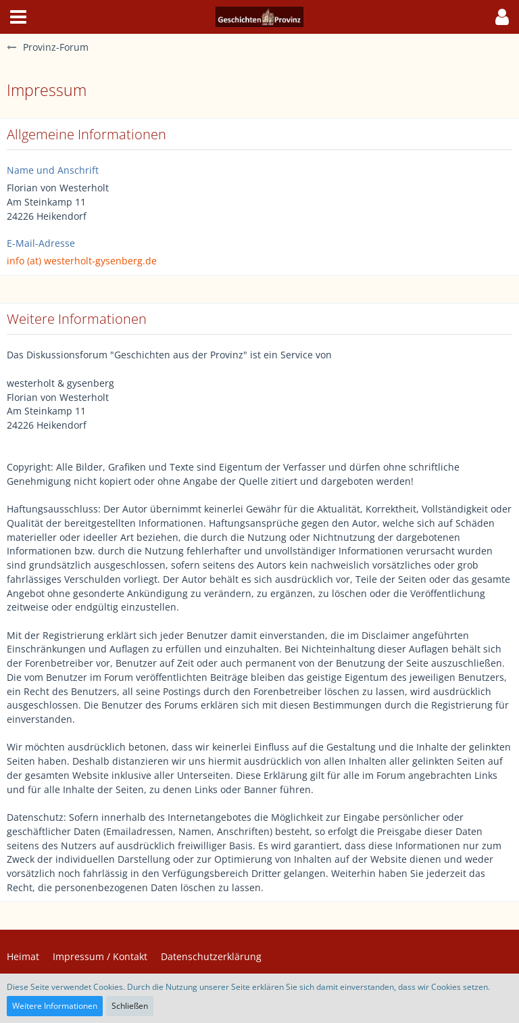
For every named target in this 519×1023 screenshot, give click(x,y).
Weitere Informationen (54, 1006)
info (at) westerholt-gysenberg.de (82, 260)
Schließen (130, 1006)
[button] (18, 17)
